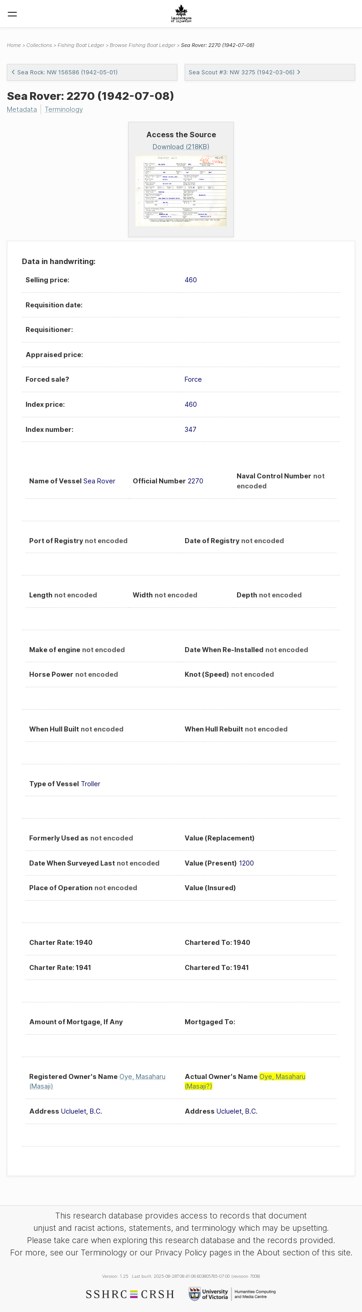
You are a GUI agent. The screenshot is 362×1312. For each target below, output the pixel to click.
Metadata (22, 109)
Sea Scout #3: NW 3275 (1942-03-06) (245, 72)
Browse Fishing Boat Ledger (143, 45)
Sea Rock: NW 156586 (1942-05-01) (64, 72)
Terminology (64, 109)
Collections (39, 45)
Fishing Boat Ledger (80, 45)
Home (14, 45)
